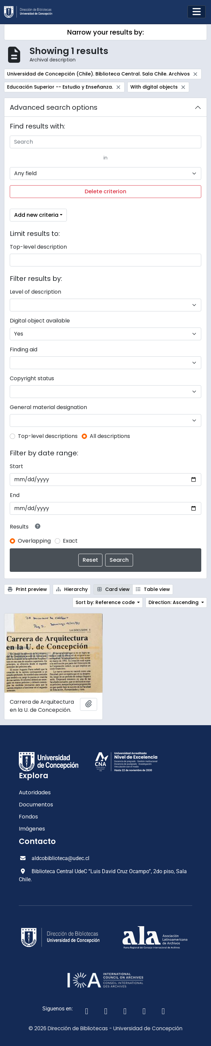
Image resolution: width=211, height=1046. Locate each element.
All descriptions (110, 436)
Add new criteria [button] (36, 215)
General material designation (48, 407)
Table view (152, 589)
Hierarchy (72, 589)
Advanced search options (53, 107)
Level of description (35, 292)
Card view (113, 589)
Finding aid (23, 349)
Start (16, 466)
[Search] (105, 142)
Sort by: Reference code (106, 602)
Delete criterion (105, 191)
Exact (70, 541)
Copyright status (32, 378)
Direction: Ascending (174, 602)
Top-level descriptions (48, 436)
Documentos (36, 804)
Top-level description (38, 247)
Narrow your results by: (105, 32)
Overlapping (34, 541)
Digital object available (40, 321)
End (14, 495)
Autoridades (35, 792)
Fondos (28, 816)
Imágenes (32, 829)
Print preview (27, 589)
